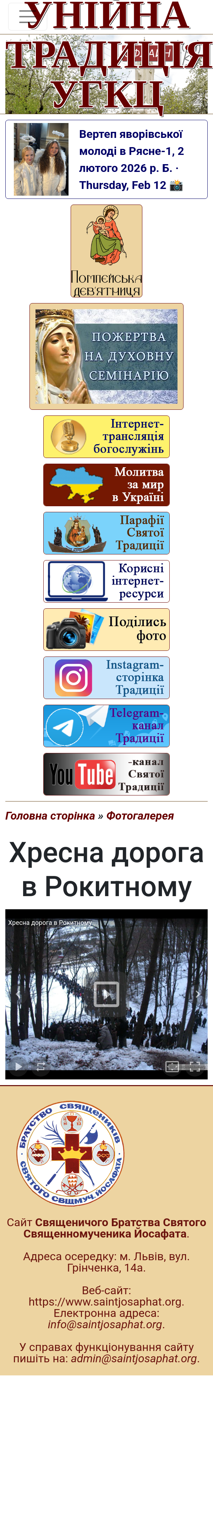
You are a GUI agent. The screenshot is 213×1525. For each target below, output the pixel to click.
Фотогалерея (140, 815)
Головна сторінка (50, 815)
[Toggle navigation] (27, 16)
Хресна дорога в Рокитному (50, 922)
